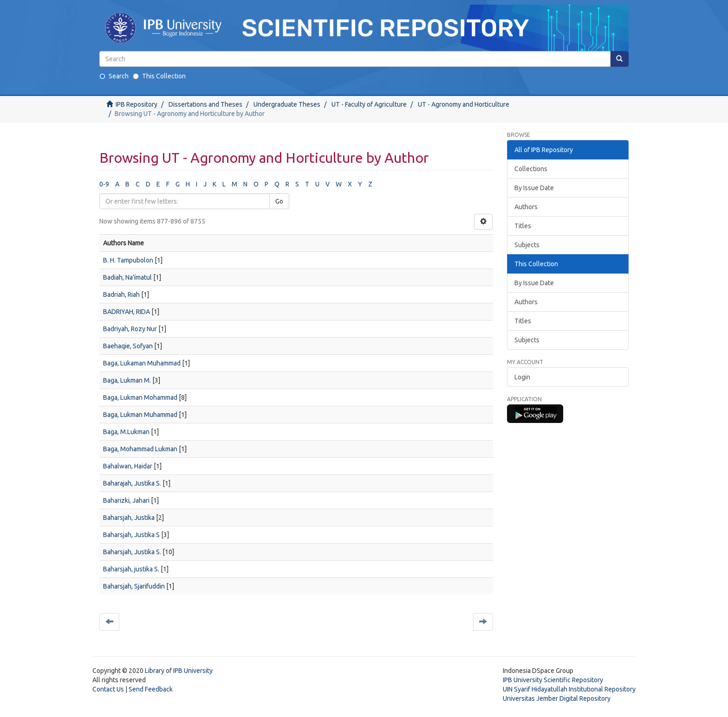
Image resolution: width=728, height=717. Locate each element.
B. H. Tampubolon (128, 260)
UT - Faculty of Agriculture (369, 104)
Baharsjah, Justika (129, 517)
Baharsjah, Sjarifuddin (134, 586)
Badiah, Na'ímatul (127, 277)
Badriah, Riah (121, 294)
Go (279, 201)
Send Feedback (151, 689)
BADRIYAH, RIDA (126, 311)
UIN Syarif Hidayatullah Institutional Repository (569, 689)
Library (154, 670)
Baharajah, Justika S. (132, 483)
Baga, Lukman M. (127, 380)
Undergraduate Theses (287, 104)
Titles (522, 226)
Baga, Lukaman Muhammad (142, 363)
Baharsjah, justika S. (131, 569)
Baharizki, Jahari (126, 500)
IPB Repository (136, 104)
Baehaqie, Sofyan (128, 346)
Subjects (527, 245)
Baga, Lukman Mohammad (140, 397)
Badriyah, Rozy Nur (130, 329)
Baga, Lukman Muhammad (140, 414)
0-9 (104, 184)
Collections (530, 169)
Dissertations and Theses (205, 104)
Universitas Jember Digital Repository (557, 698)
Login (522, 377)
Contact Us (108, 689)
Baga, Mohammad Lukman (140, 449)
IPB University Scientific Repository (553, 680)
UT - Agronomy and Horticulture (463, 104)
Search (114, 76)
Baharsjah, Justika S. (132, 552)
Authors (526, 207)
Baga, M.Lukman (126, 431)
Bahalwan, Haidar (127, 466)
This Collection (159, 76)
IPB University (193, 670)
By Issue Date (534, 188)
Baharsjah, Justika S (131, 534)
